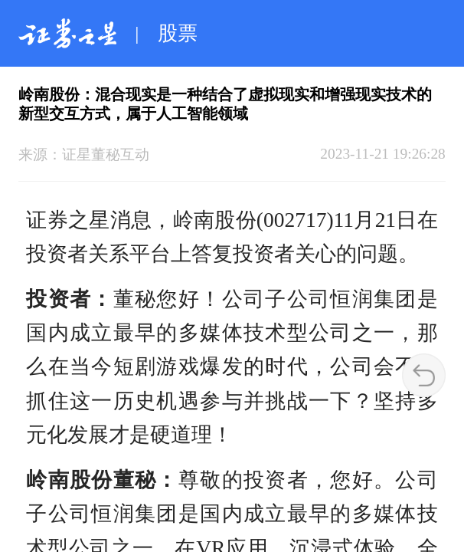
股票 (178, 33)
